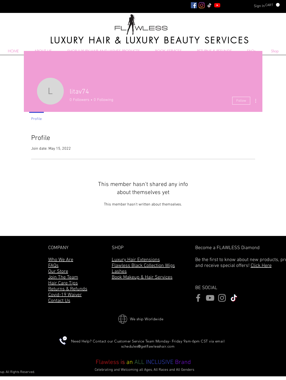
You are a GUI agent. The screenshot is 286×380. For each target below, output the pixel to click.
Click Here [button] (261, 266)
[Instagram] (202, 5)
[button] (272, 5)
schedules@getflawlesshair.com (148, 346)
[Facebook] (194, 5)
